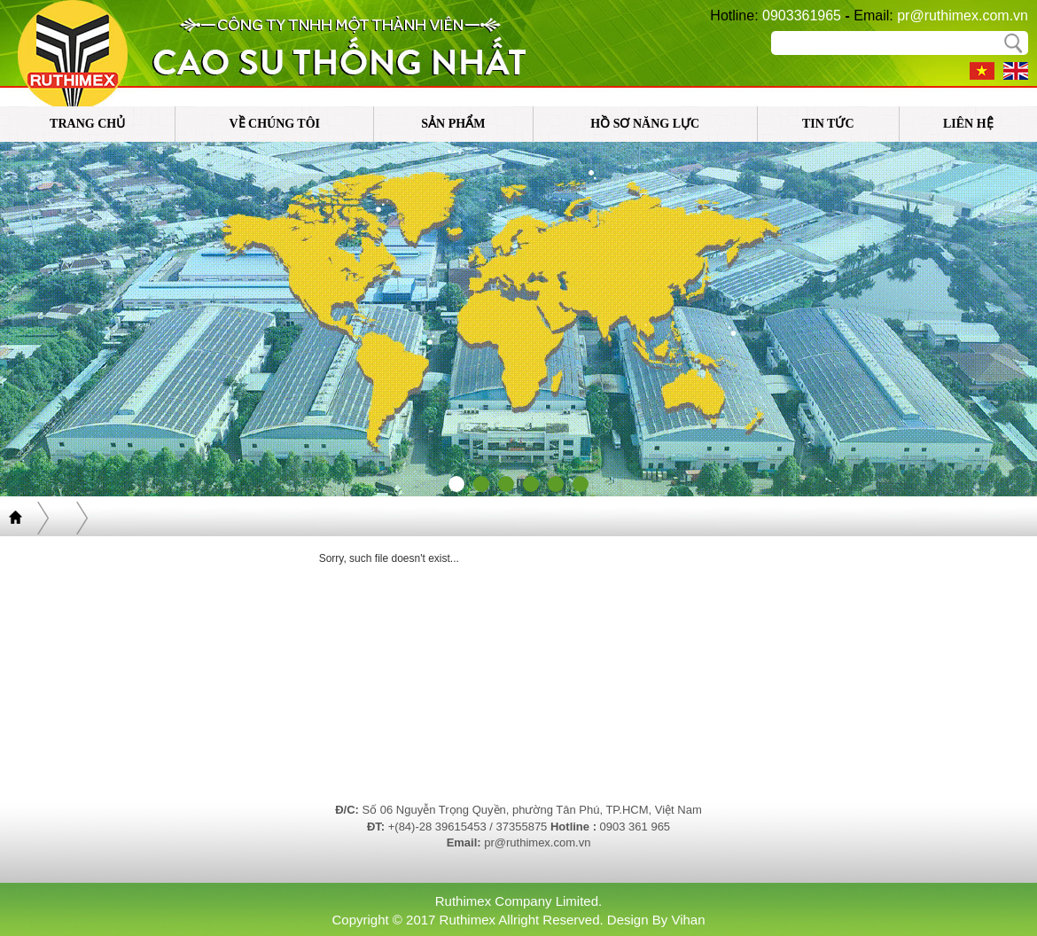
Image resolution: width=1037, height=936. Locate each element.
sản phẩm (453, 123)
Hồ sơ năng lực (644, 123)
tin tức (828, 123)
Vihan (688, 919)
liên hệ (968, 123)
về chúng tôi (274, 123)
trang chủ (87, 123)
